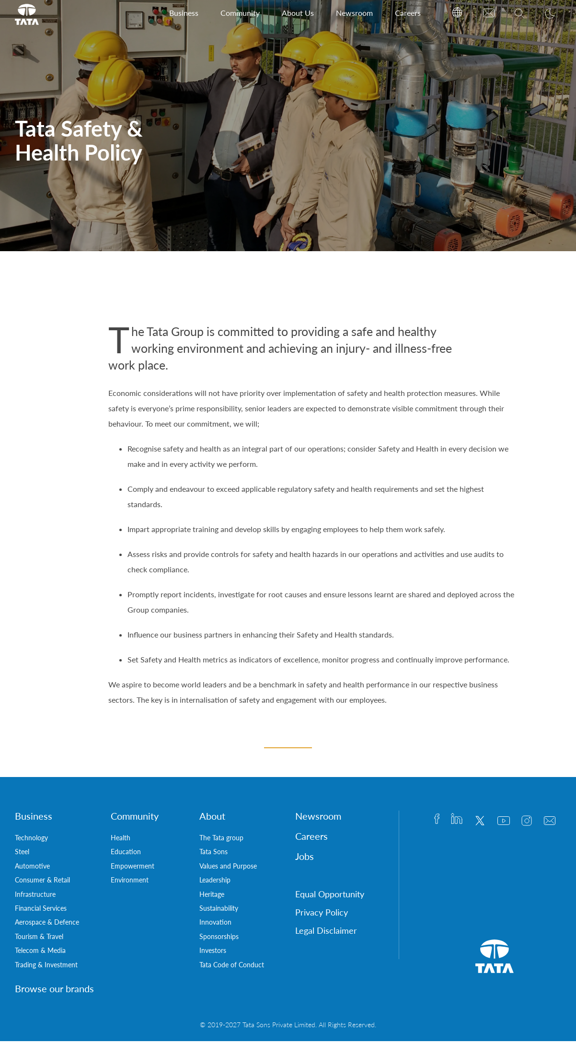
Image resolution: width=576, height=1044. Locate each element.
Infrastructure (35, 897)
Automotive (32, 869)
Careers (408, 12)
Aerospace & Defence (47, 925)
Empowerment (132, 869)
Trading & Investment (46, 967)
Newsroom (354, 12)
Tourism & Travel (39, 939)
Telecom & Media (40, 953)
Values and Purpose (228, 869)
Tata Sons (213, 854)
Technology (31, 840)
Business (183, 12)
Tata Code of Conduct (231, 967)
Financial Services (41, 911)
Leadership (214, 883)
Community (240, 12)
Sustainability (218, 911)
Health (120, 840)
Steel (22, 854)
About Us (298, 12)
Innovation (215, 925)
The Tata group (221, 840)
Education (126, 854)
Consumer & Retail (42, 883)
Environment (130, 883)
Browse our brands (54, 991)
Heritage (211, 897)
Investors (212, 953)
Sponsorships (219, 939)
